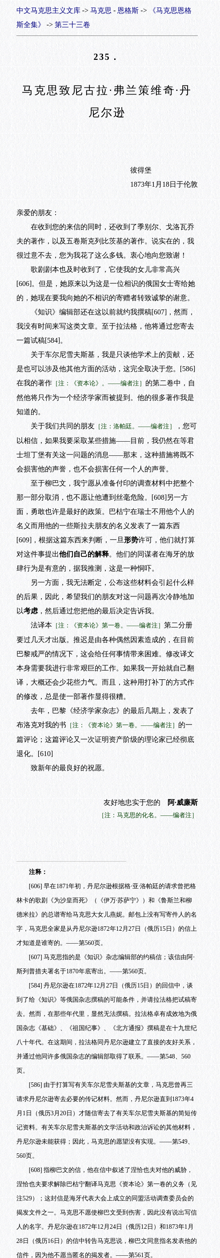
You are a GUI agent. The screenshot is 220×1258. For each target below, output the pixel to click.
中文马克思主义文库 (48, 10)
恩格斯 (128, 10)
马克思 (101, 10)
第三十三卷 (72, 24)
